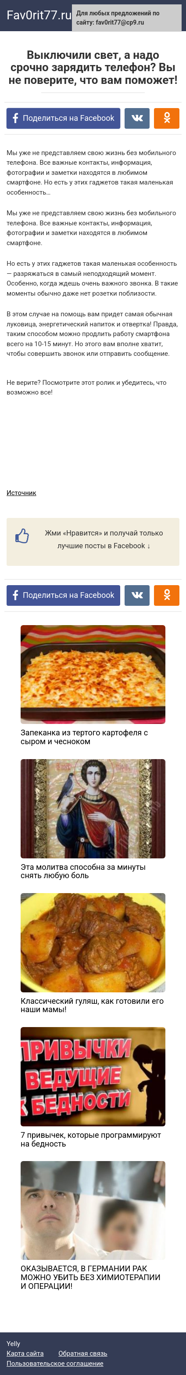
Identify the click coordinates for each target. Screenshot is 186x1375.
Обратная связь (82, 1353)
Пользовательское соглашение (55, 1364)
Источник (21, 493)
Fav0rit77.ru (39, 15)
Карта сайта (25, 1353)
